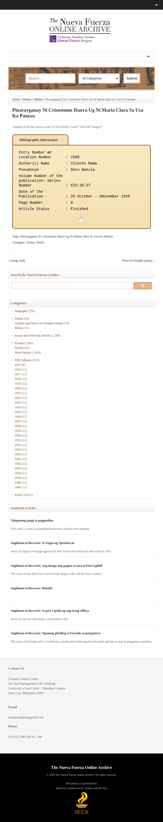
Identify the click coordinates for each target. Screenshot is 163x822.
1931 (18, 440)
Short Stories (23, 352)
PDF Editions (23, 360)
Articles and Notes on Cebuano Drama (39, 323)
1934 (18, 454)
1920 (18, 388)
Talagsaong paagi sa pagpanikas (32, 520)
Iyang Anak (17, 260)
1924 (18, 407)
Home (16, 99)
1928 (18, 426)
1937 (18, 468)
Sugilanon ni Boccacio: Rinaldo (31, 588)
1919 (18, 384)
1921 (18, 393)
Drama (27, 99)
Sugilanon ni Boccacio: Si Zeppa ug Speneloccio (42, 543)
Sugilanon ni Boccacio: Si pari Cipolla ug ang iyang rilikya (50, 611)
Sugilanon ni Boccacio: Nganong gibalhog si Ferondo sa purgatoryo (56, 633)
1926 (18, 416)
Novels (19, 348)
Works (38, 99)
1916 (18, 369)
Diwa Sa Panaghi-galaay (137, 260)
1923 (18, 402)
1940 (18, 482)
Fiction (19, 343)
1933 (18, 449)
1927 (18, 421)
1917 (18, 374)
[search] (71, 285)
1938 (18, 473)
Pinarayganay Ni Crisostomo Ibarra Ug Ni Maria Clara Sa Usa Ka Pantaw (66, 236)
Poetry (19, 495)
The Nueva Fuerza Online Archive (81, 767)
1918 (18, 379)
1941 (18, 487)
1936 (18, 464)
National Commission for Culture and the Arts (81, 788)
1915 (18, 365)
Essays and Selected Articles (32, 335)
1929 (18, 431)
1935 (18, 459)
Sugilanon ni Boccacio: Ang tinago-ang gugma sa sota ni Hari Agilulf (56, 566)
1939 (18, 478)
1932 (18, 445)
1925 (18, 412)
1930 (18, 435)
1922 (18, 398)
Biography (21, 311)
